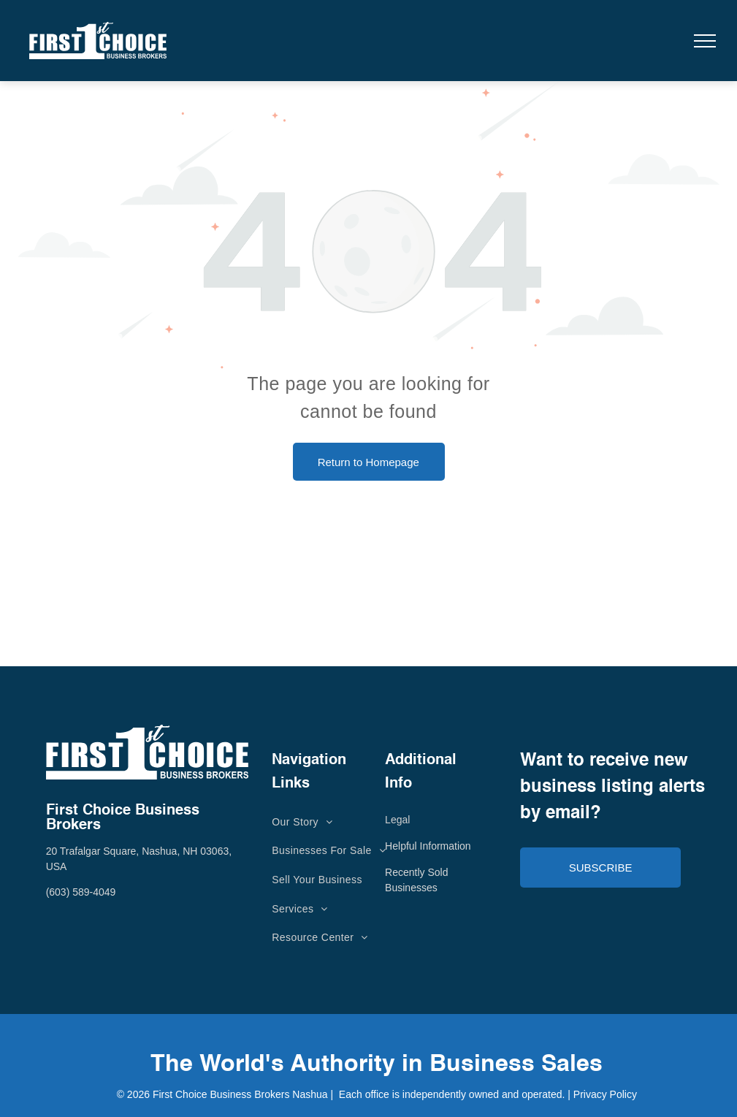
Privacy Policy (605, 1094)
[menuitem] (302, 821)
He (391, 846)
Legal (397, 820)
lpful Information (434, 846)
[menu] (705, 41)
